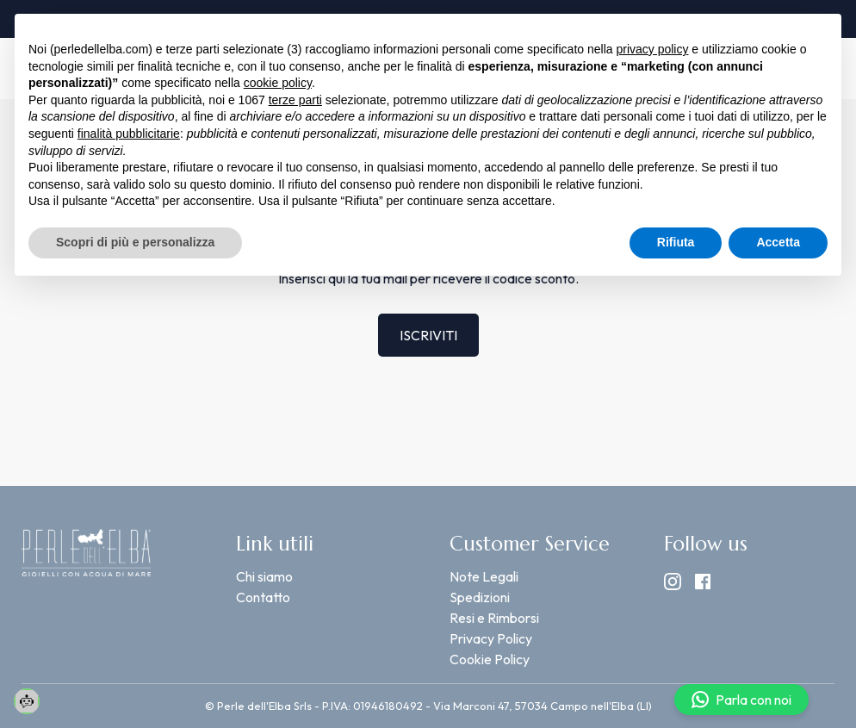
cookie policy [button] (278, 83)
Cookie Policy (490, 659)
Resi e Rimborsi (494, 617)
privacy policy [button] (652, 49)
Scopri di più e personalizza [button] (135, 242)
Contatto (263, 597)
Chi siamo (264, 576)
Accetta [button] (778, 242)
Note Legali (484, 576)
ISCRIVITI (428, 335)
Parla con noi (741, 699)
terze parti (295, 100)
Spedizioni (480, 597)
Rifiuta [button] (676, 242)
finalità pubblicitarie (129, 133)
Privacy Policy (491, 638)
